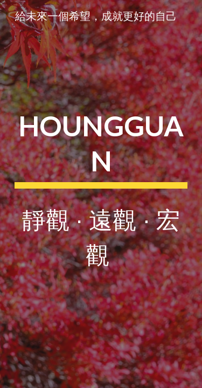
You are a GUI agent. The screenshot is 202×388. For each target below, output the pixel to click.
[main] (101, 194)
